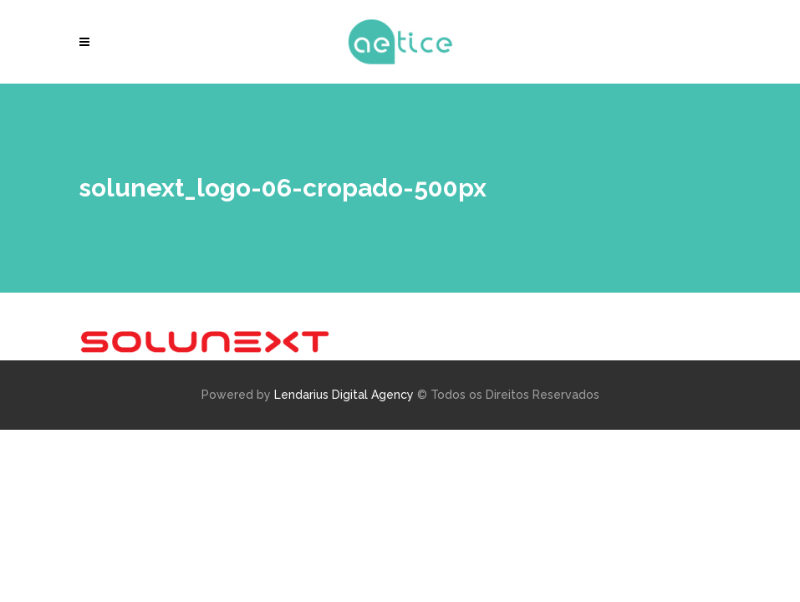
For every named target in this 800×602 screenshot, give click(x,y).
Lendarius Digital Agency (344, 394)
